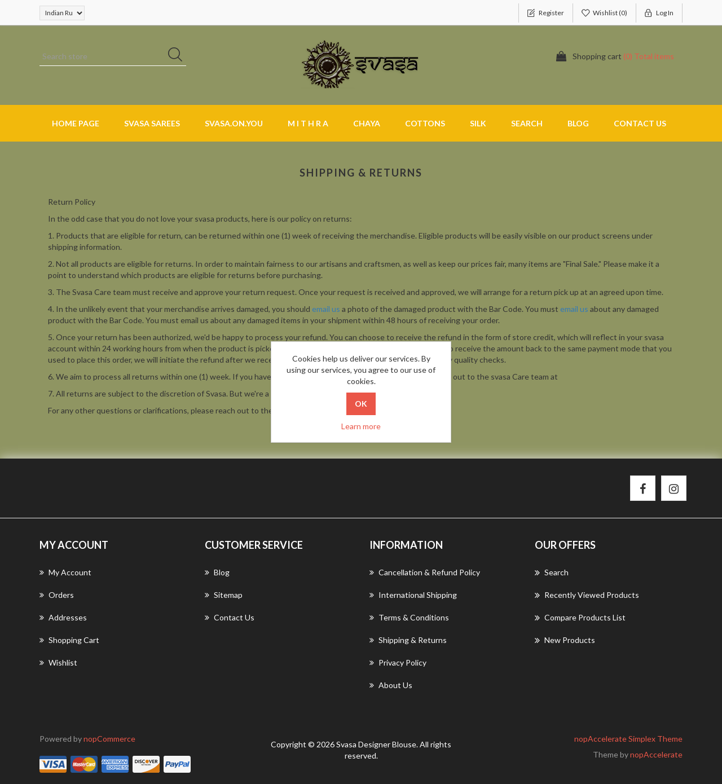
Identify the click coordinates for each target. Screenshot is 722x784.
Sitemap (224, 595)
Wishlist (58, 662)
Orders (56, 595)
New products (565, 640)
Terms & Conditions (409, 617)
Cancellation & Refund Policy (424, 572)
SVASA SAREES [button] (152, 123)
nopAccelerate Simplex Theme (628, 738)
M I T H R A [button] (308, 123)
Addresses (63, 617)
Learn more (361, 426)
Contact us (640, 123)
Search (527, 123)
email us (326, 309)
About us (390, 685)
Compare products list (580, 617)
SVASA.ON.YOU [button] (234, 123)
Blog (578, 123)
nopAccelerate (656, 754)
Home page (75, 123)
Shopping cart (69, 640)
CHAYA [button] (366, 123)
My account (65, 572)
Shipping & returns (408, 640)
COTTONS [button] (425, 123)
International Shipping (413, 595)
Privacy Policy (397, 662)
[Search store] (112, 56)
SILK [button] (478, 123)
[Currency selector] (62, 13)
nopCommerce (109, 738)
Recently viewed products (587, 595)
